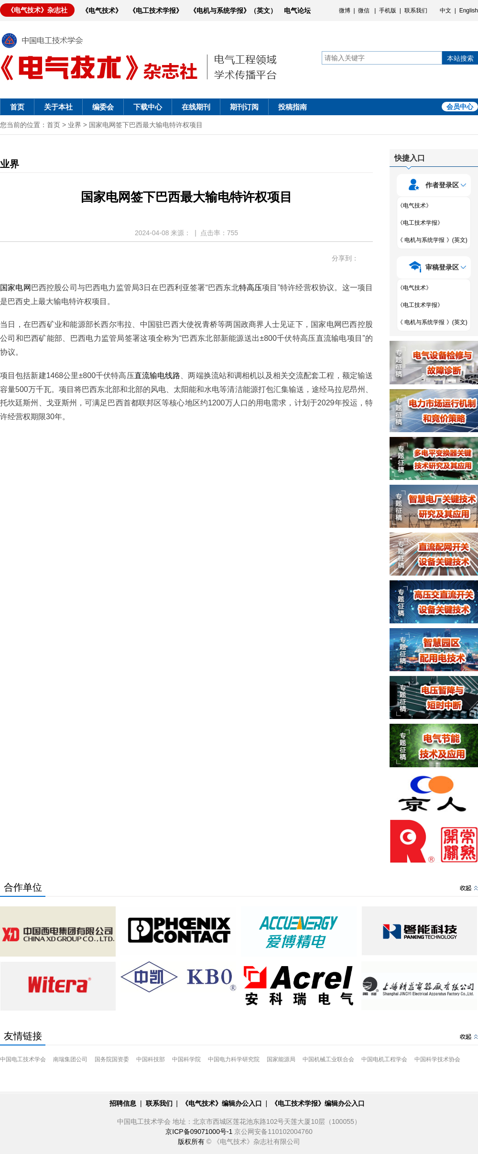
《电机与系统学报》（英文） (233, 10)
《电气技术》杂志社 (37, 10)
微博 (344, 10)
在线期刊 (196, 107)
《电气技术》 (102, 10)
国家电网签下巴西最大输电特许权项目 (146, 125)
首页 (17, 107)
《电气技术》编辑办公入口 (222, 1103)
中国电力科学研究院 (234, 1059)
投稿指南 (292, 107)
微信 (363, 10)
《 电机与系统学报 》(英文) (432, 240)
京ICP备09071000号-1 (198, 1131)
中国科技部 (150, 1059)
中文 (445, 10)
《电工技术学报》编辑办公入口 (318, 1103)
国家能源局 (281, 1059)
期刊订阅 (244, 107)
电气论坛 (297, 10)
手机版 (387, 10)
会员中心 (459, 106)
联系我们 (415, 10)
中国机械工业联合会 (328, 1059)
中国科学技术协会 (437, 1059)
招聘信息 (122, 1103)
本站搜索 (460, 58)
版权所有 (191, 1141)
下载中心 (147, 107)
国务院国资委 (112, 1059)
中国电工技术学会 (23, 1059)
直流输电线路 (157, 375)
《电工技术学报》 (156, 10)
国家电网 (15, 287)
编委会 (103, 107)
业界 (74, 125)
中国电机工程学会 (384, 1059)
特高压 (250, 287)
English (468, 10)
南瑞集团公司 (70, 1059)
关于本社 (58, 107)
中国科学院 (186, 1059)
